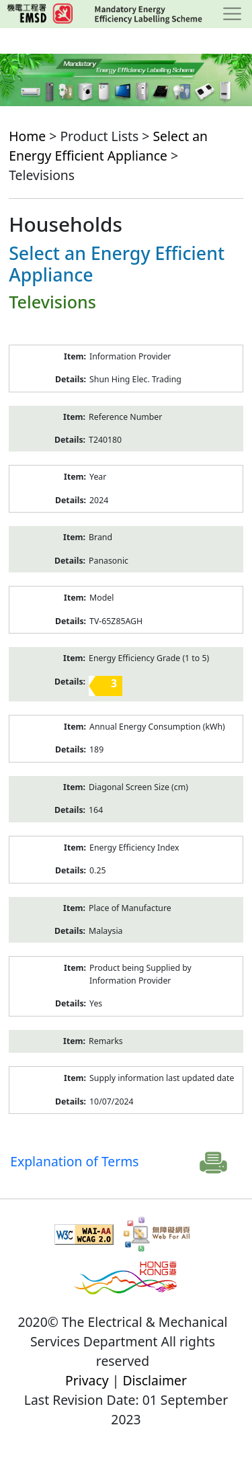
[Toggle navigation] (232, 14)
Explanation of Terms (74, 1161)
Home (27, 136)
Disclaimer (154, 1380)
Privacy (87, 1380)
